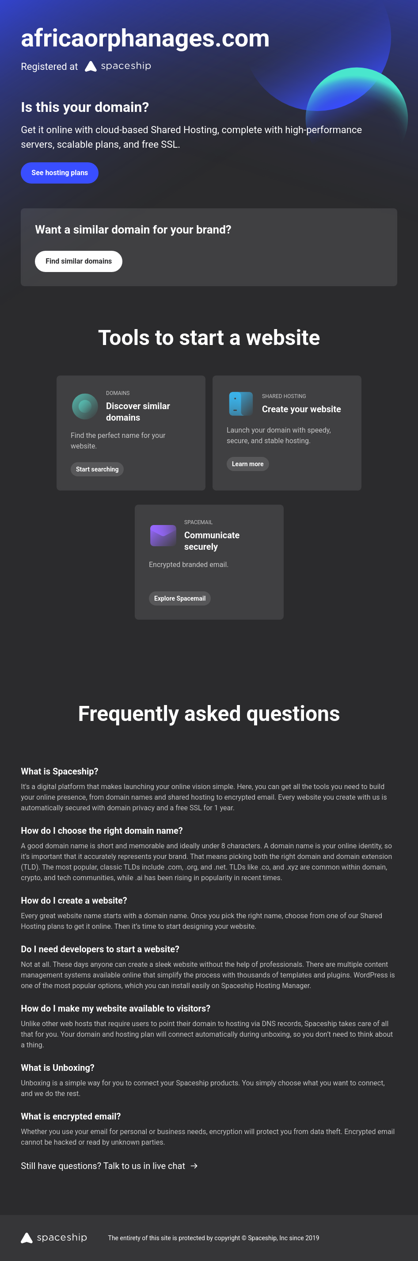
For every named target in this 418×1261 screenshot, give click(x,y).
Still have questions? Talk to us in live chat (109, 1166)
